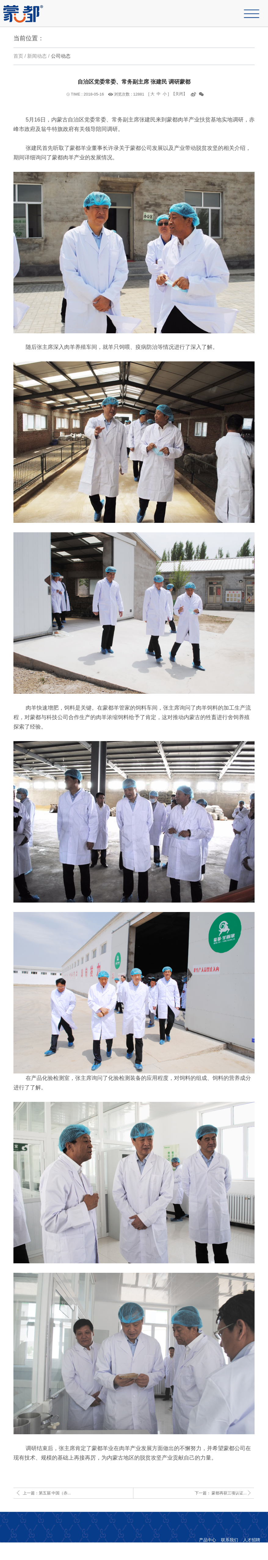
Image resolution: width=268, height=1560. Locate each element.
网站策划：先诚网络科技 (236, 1548)
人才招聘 (251, 1539)
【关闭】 (179, 94)
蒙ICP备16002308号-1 (186, 1548)
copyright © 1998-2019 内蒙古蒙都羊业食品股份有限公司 (205, 1556)
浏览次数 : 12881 (129, 94)
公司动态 (61, 56)
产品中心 (207, 1539)
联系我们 (229, 1539)
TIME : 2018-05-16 (87, 94)
